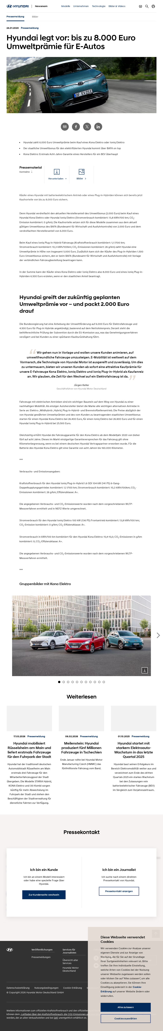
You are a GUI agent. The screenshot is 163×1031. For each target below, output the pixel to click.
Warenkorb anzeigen (140, 6)
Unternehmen (81, 6)
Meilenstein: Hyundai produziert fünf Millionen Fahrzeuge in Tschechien (81, 747)
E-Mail (65, 127)
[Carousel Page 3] (68, 682)
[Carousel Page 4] (72, 682)
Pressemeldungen (41, 957)
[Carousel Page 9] (95, 682)
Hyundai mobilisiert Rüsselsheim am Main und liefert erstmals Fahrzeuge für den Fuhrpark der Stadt (29, 750)
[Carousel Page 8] (90, 682)
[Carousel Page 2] (64, 682)
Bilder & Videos (117, 6)
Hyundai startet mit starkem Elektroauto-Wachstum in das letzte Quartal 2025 (133, 750)
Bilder (35, 16)
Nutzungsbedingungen (46, 987)
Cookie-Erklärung (72, 987)
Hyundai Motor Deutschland (71, 969)
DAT (56, 1017)
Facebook (76, 127)
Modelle (65, 6)
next (158, 635)
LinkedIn (98, 127)
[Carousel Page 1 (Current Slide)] (59, 682)
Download (145, 670)
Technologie (98, 6)
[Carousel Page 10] (99, 682)
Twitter (87, 127)
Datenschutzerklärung (18, 987)
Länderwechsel (153, 6)
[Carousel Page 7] (86, 682)
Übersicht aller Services (70, 961)
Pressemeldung (15, 16)
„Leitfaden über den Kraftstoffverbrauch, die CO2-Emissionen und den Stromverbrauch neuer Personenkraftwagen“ (81, 1014)
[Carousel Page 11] (104, 682)
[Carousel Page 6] (81, 682)
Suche (147, 6)
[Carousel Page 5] (77, 682)
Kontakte (24, 171)
